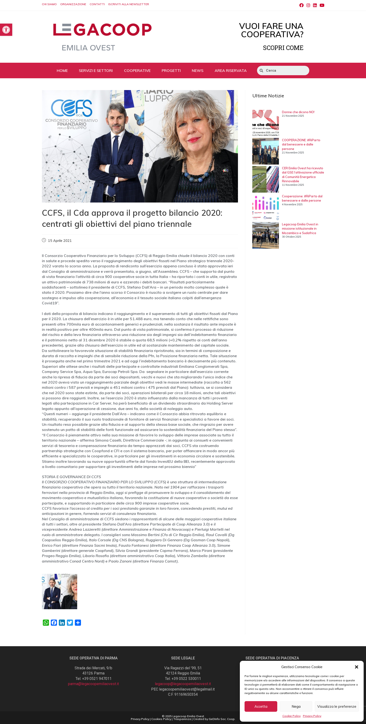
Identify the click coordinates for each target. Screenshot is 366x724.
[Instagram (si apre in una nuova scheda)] (308, 5)
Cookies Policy (161, 719)
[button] (356, 667)
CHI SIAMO (49, 4)
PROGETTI (171, 70)
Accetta (260, 706)
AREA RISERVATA (231, 70)
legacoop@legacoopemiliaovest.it (183, 684)
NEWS (197, 70)
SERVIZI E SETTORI (96, 70)
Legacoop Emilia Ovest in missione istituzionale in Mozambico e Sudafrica (300, 228)
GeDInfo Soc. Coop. (222, 719)
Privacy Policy (312, 716)
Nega (296, 706)
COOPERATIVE (137, 70)
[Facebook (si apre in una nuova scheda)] (301, 5)
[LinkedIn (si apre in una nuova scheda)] (315, 5)
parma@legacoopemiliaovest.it (93, 684)
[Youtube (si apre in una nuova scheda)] (321, 5)
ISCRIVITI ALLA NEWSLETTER (128, 4)
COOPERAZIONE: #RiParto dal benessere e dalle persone (301, 144)
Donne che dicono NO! (298, 112)
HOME (62, 70)
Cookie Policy (291, 716)
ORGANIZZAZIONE (73, 4)
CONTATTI (97, 4)
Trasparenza (182, 719)
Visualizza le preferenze (336, 706)
